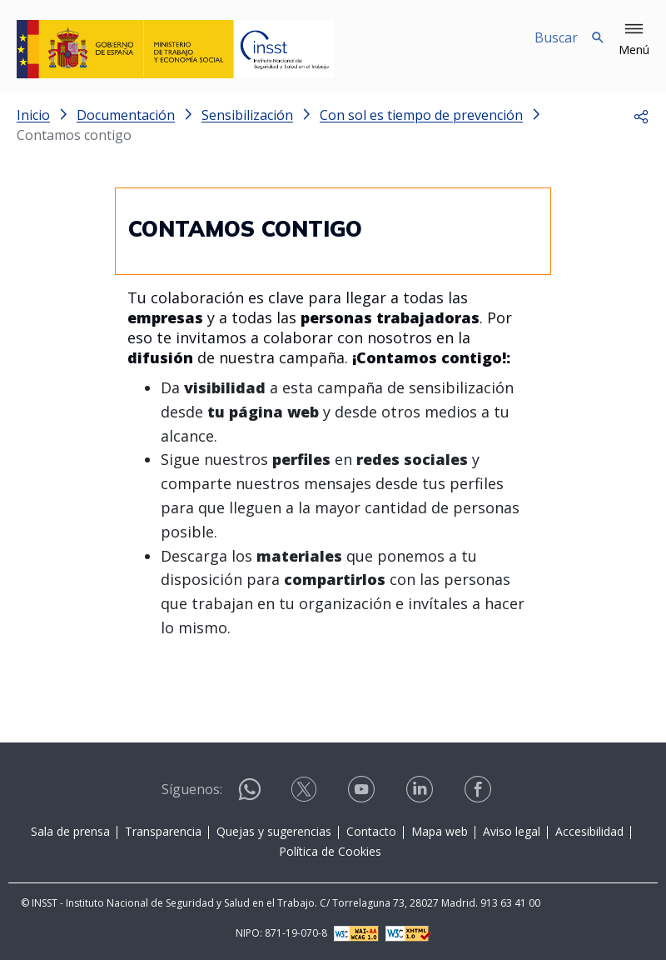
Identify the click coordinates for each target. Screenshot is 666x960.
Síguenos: (192, 789)
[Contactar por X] (305, 794)
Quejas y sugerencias (273, 831)
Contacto (371, 831)
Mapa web (439, 831)
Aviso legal (511, 831)
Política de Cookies (330, 851)
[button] (634, 40)
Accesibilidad (589, 831)
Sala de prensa (70, 831)
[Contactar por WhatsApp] (249, 796)
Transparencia (163, 831)
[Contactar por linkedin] (421, 794)
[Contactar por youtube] (363, 794)
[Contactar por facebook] (480, 794)
